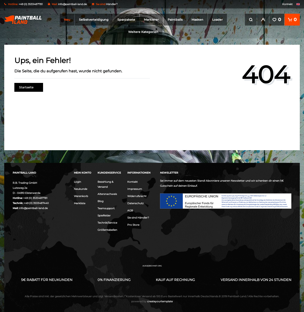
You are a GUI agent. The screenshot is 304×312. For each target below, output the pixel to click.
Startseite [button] (28, 87)
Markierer (151, 20)
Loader (217, 20)
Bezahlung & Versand (105, 184)
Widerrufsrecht (137, 195)
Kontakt (287, 4)
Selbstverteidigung (94, 20)
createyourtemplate (152, 301)
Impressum (134, 188)
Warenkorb (81, 195)
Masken (197, 20)
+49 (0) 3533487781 (35, 197)
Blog (100, 200)
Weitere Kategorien (143, 32)
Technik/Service (107, 222)
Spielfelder (104, 215)
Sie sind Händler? (138, 217)
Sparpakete (126, 20)
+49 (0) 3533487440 (36, 202)
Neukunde (80, 188)
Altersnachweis (107, 193)
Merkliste (79, 202)
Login (77, 181)
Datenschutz (135, 202)
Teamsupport (106, 207)
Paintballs (175, 20)
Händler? (112, 4)
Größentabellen (107, 229)
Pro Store (133, 224)
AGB (130, 210)
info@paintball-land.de (72, 4)
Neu (67, 20)
